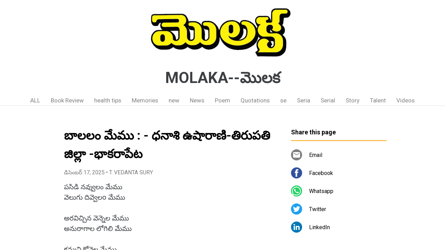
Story (352, 100)
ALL (35, 100)
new (174, 100)
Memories (145, 100)
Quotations (255, 100)
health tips (107, 100)
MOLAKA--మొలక (222, 78)
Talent (378, 100)
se (283, 100)
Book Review (67, 100)
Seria (303, 100)
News (197, 100)
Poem (222, 100)
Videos (405, 100)
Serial (328, 100)
